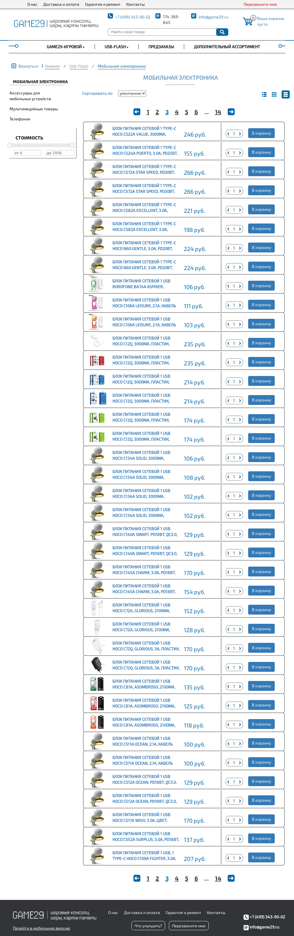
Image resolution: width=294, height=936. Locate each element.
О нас (32, 4)
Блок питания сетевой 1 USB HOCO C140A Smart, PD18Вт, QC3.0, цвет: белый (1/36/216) (144, 534)
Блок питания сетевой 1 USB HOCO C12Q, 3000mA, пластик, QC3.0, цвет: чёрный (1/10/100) (142, 439)
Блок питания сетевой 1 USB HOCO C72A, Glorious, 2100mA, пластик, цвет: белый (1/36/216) (144, 629)
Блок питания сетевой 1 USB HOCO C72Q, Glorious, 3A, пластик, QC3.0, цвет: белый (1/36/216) (146, 649)
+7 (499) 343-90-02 (132, 16)
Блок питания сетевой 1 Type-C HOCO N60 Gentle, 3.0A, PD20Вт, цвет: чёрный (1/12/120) (144, 267)
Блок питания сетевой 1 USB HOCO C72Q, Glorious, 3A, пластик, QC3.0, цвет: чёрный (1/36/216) (146, 668)
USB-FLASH (115, 46)
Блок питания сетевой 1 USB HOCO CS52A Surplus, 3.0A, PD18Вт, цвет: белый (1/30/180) (145, 839)
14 (218, 111)
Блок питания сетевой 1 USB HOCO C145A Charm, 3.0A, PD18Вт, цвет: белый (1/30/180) (144, 591)
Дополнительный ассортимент (227, 46)
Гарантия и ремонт (102, 4)
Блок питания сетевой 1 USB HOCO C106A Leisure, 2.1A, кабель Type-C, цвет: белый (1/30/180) (144, 305)
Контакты (135, 4)
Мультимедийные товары (34, 108)
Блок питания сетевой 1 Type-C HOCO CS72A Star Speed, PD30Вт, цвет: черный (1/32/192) (144, 191)
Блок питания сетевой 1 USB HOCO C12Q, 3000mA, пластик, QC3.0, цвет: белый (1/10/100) (141, 420)
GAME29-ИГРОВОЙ (64, 46)
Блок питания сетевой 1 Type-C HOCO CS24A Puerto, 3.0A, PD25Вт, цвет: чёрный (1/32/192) (145, 153)
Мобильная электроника (122, 66)
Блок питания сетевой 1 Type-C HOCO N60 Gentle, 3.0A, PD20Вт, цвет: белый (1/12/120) (144, 248)
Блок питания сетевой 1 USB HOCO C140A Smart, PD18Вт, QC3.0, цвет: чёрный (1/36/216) (144, 553)
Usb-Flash (78, 66)
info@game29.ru (213, 16)
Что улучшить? (148, 925)
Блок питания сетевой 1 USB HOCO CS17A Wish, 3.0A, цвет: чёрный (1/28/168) (141, 820)
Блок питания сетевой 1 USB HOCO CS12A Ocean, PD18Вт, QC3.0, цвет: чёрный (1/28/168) (144, 801)
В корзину (261, 133)
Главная (52, 66)
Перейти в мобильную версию (41, 928)
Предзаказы (161, 46)
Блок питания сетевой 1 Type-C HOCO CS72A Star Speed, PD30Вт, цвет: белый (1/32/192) (144, 172)
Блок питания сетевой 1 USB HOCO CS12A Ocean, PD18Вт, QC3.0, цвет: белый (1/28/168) (144, 782)
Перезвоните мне (260, 4)
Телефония (20, 118)
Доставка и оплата (61, 4)
